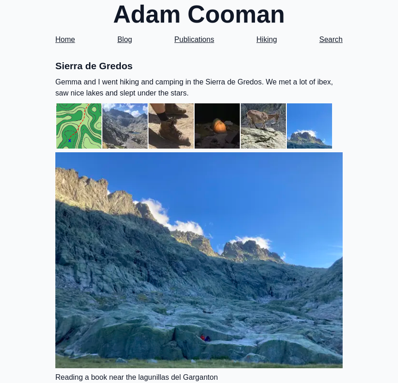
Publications (194, 39)
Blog (124, 39)
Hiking (266, 39)
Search (331, 39)
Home (65, 39)
